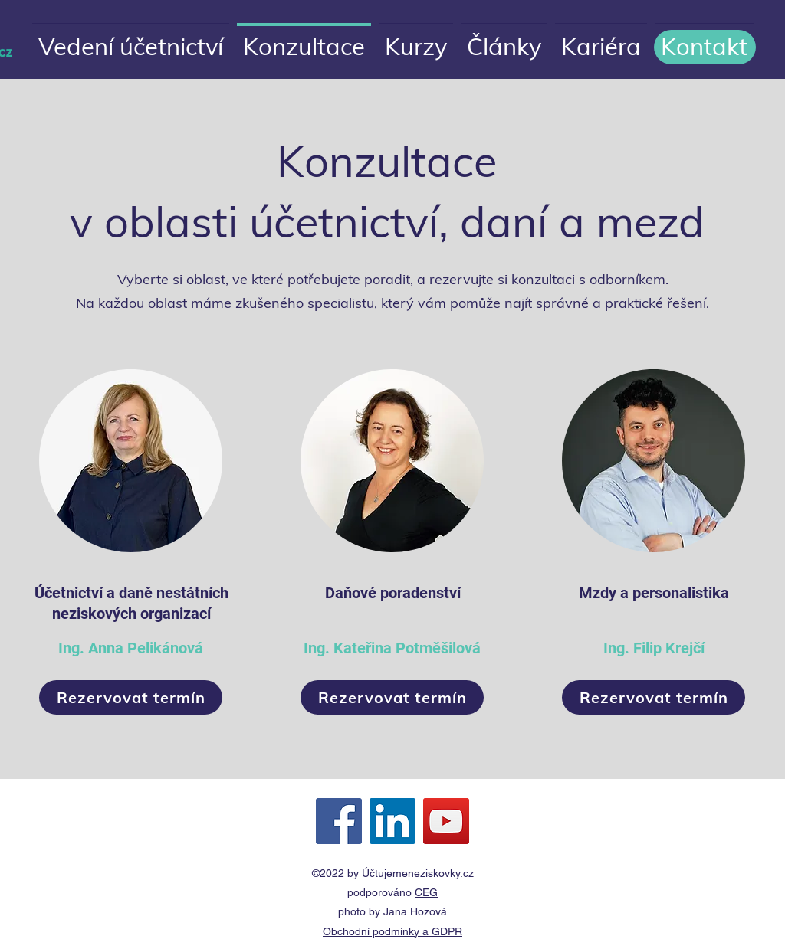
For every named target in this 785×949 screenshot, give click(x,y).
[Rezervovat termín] (130, 697)
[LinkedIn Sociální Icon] (392, 821)
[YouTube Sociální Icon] (446, 821)
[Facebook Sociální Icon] (339, 821)
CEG (426, 892)
